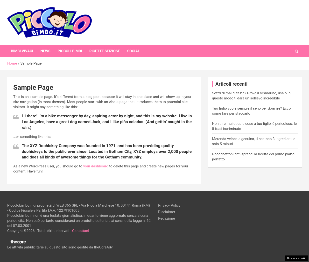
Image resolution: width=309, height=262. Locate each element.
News (45, 51)
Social (133, 51)
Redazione (166, 218)
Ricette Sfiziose (104, 51)
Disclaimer (166, 212)
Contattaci (80, 231)
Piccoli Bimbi (70, 51)
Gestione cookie (296, 258)
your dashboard (95, 166)
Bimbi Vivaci (22, 51)
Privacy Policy (169, 205)
